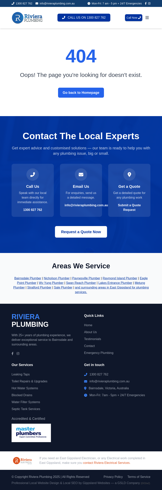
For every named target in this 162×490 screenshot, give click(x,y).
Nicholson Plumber (57, 278)
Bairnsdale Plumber (27, 278)
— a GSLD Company (130, 483)
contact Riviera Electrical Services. (106, 462)
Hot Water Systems (25, 388)
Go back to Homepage (81, 93)
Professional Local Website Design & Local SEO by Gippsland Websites (61, 483)
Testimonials (92, 339)
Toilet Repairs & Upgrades (29, 381)
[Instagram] (149, 3)
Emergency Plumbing (98, 352)
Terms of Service (138, 476)
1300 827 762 (32, 209)
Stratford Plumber (39, 287)
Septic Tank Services (26, 409)
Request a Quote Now (81, 232)
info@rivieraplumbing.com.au (86, 205)
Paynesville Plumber (86, 278)
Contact (89, 346)
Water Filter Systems (26, 402)
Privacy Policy (113, 476)
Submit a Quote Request (129, 207)
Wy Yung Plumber (51, 283)
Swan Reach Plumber (81, 283)
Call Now (134, 17)
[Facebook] (146, 3)
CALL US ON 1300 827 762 (84, 17)
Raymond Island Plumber (120, 278)
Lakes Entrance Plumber (115, 283)
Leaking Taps (21, 374)
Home (88, 325)
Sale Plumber (63, 287)
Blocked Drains (22, 395)
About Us (90, 332)
